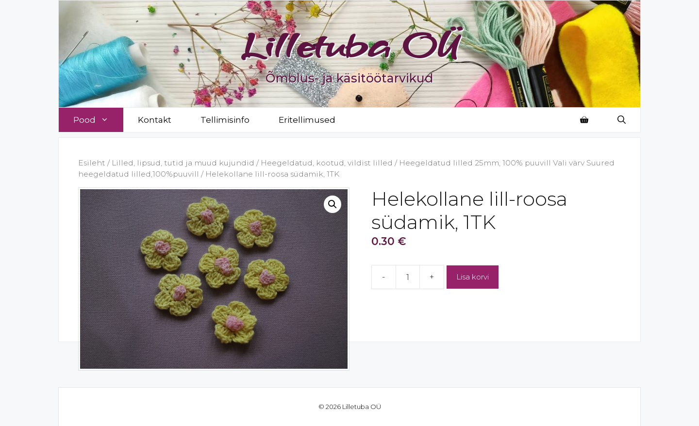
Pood (98, 120)
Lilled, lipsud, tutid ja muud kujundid (183, 162)
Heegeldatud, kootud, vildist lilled (327, 162)
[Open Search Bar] (621, 120)
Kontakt (154, 120)
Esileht (91, 162)
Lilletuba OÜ (349, 44)
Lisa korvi (472, 276)
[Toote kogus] (408, 277)
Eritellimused (307, 120)
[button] (332, 204)
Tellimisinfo (225, 120)
